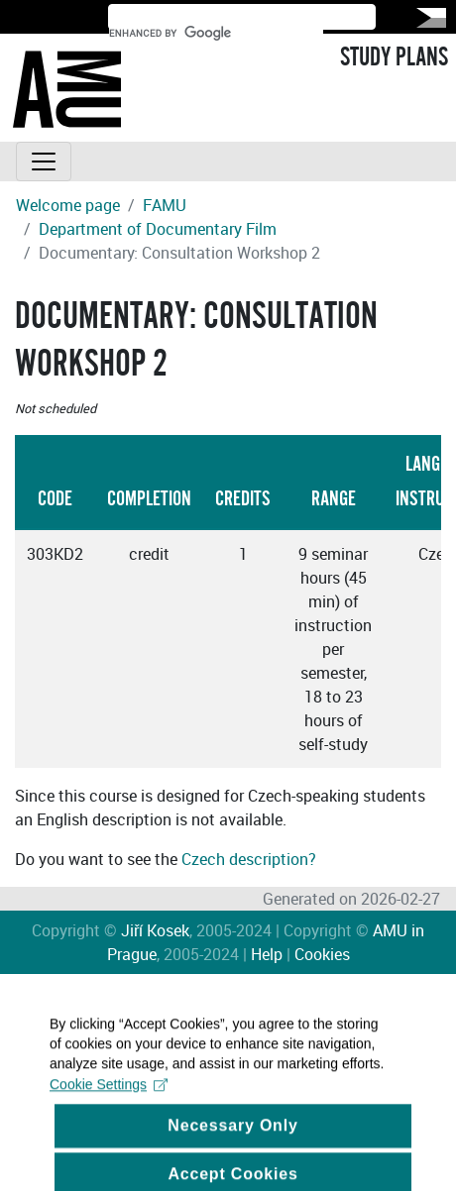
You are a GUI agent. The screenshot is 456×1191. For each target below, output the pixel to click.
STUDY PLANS (394, 57)
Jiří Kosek (155, 930)
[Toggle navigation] (43, 161)
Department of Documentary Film (158, 229)
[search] (216, 33)
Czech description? (248, 859)
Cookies (322, 954)
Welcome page (68, 205)
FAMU (164, 205)
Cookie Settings (109, 1092)
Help (267, 954)
